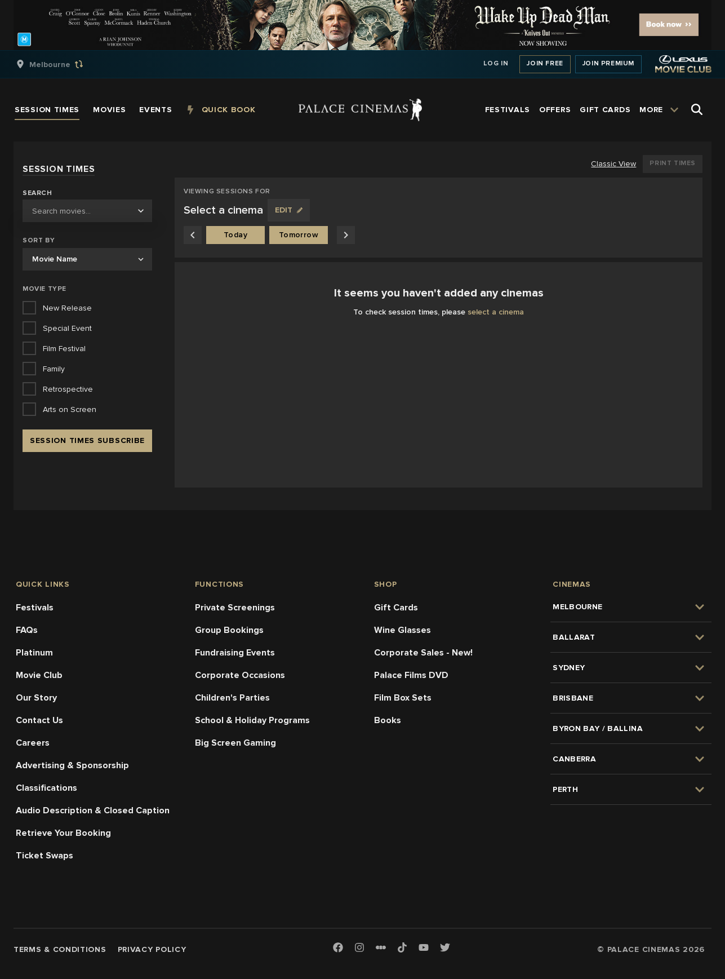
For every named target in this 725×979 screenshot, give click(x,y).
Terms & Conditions (60, 949)
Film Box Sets (403, 697)
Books (387, 720)
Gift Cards (396, 607)
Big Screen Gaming (235, 742)
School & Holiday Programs (252, 720)
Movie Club (39, 675)
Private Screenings (235, 607)
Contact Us (39, 720)
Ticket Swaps (44, 855)
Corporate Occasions (240, 675)
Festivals (35, 607)
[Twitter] (445, 948)
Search (37, 193)
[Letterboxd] (381, 947)
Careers (33, 742)
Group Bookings (229, 630)
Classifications (46, 788)
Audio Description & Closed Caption (93, 810)
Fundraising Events (235, 652)
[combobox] (87, 211)
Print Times (673, 163)
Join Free (545, 63)
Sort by (39, 240)
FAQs (27, 630)
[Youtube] (424, 948)
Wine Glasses (402, 630)
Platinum (34, 652)
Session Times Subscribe (87, 440)
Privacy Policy (152, 949)
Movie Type (44, 289)
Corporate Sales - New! (423, 652)
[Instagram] (359, 948)
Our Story (36, 697)
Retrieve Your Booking (63, 833)
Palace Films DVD (411, 675)
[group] (61, 64)
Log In (496, 63)
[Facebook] (338, 948)
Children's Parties (232, 697)
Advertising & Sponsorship (72, 765)
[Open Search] (696, 109)
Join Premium (608, 63)
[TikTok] (402, 947)
